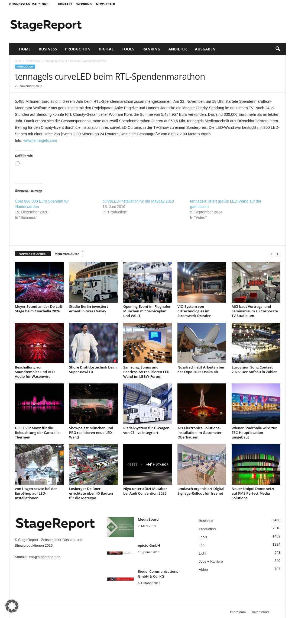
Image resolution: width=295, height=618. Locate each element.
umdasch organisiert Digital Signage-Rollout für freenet (200, 491)
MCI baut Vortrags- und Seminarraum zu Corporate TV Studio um (255, 311)
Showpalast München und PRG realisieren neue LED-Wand (91, 432)
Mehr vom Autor (66, 254)
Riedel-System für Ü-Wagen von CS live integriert (146, 430)
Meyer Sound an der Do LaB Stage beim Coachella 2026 (38, 308)
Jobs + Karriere (211, 561)
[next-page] (277, 254)
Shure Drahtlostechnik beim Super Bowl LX (93, 369)
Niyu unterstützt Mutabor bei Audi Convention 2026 (145, 491)
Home (25, 49)
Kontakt (65, 4)
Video (203, 570)
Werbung (84, 4)
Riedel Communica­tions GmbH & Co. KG (158, 574)
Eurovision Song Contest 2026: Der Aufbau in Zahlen (254, 369)
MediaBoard (148, 519)
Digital (106, 49)
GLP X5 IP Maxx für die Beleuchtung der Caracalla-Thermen (38, 432)
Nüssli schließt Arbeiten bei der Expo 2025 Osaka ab (200, 369)
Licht (202, 553)
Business (48, 49)
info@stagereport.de (44, 557)
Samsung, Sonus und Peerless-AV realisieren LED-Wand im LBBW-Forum (147, 372)
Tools (128, 49)
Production (77, 49)
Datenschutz (260, 612)
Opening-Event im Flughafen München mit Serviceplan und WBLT (147, 311)
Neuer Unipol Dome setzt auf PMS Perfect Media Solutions (253, 493)
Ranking (151, 49)
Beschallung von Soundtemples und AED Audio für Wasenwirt (35, 372)
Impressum (238, 612)
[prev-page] (271, 254)
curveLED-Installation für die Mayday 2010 (138, 201)
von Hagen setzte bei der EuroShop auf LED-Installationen (36, 493)
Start (18, 61)
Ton (202, 545)
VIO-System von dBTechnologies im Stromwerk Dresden (194, 311)
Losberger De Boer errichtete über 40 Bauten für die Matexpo (91, 493)
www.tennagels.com (40, 140)
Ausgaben (205, 49)
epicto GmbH (149, 545)
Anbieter (177, 49)
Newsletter (105, 4)
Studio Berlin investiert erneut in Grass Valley (88, 308)
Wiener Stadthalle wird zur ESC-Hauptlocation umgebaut (254, 432)
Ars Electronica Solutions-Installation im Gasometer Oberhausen (199, 432)
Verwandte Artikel (32, 254)
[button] (278, 49)
